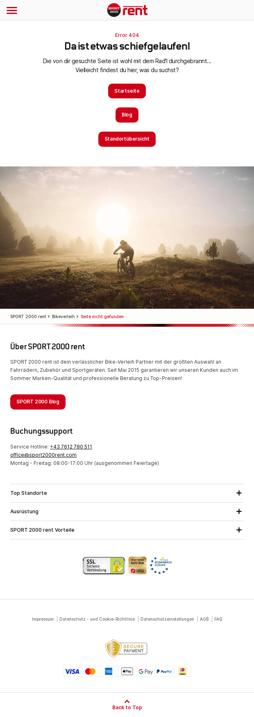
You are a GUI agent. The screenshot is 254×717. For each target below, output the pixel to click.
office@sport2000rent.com (43, 455)
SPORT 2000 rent (127, 10)
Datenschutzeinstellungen (167, 619)
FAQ (218, 619)
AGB (204, 619)
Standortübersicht (127, 139)
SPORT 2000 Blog (37, 401)
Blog (127, 115)
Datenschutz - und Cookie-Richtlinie (97, 619)
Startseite (127, 91)
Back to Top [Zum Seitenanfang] (127, 707)
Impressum (43, 619)
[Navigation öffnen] (12, 10)
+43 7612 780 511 (71, 447)
